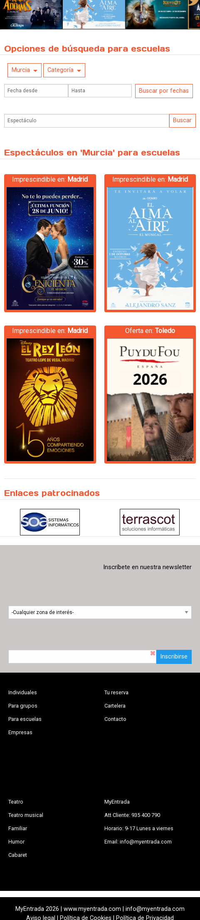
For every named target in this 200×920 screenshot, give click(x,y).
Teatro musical (25, 815)
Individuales (22, 692)
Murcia (21, 70)
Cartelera (115, 706)
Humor (16, 842)
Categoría (60, 70)
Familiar (17, 828)
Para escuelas (25, 719)
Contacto (115, 719)
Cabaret (17, 855)
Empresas (20, 732)
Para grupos (22, 706)
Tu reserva (116, 692)
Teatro (15, 802)
